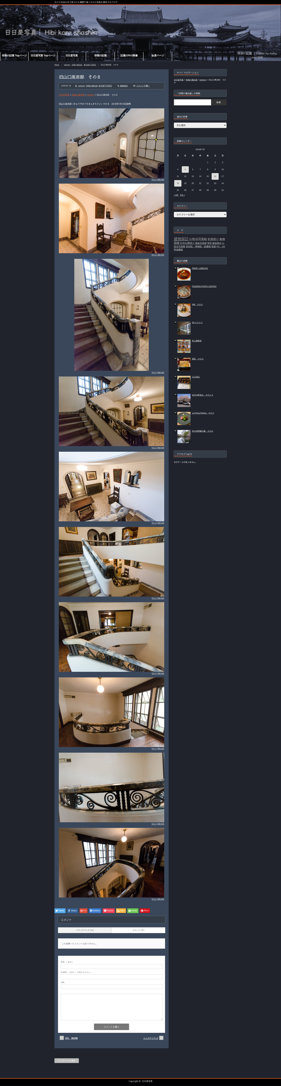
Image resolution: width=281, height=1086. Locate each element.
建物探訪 (124, 86)
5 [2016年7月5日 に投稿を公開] (185, 169)
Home (56, 65)
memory (67, 65)
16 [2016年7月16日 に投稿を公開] (215, 176)
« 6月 (176, 195)
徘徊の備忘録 (77, 65)
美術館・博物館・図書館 (198, 246)
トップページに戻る (66, 1060)
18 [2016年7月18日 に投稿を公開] (178, 183)
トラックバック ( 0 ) (85, 930)
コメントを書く (143, 85)
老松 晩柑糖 (71, 1038)
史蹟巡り (213, 239)
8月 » (182, 195)
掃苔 (209, 243)
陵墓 (213, 246)
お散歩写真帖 (198, 239)
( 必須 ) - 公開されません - (76, 972)
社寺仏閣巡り (187, 243)
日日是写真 (147, 1081)
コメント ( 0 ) (138, 930)
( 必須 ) (67, 962)
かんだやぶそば (150, 1038)
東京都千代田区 (90, 65)
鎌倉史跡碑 (201, 243)
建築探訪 (216, 243)
